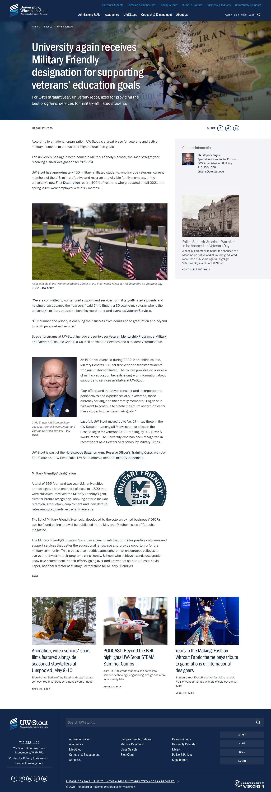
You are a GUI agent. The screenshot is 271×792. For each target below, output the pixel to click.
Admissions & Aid (80, 738)
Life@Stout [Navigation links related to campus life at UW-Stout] (130, 15)
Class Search (129, 748)
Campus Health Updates (136, 738)
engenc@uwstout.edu (211, 171)
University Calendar (184, 743)
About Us (182, 15)
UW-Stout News (65, 26)
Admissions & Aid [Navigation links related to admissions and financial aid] (89, 15)
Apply (228, 14)
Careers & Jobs (181, 738)
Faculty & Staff (168, 5)
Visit (236, 14)
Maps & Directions (132, 743)
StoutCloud (127, 753)
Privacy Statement (34, 757)
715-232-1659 (207, 167)
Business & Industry (219, 5)
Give (244, 14)
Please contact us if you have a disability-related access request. (120, 780)
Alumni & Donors (192, 5)
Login (252, 14)
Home (35, 26)
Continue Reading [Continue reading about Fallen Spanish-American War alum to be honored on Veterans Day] (194, 269)
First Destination (68, 183)
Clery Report (180, 758)
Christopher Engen (209, 155)
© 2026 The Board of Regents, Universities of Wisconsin (100, 785)
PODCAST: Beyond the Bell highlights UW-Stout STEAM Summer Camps (129, 656)
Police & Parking (182, 753)
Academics (76, 743)
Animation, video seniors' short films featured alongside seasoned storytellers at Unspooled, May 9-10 (64, 659)
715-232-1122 (29, 742)
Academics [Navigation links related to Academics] (112, 15)
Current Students (112, 5)
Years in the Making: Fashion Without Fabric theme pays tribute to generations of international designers (206, 659)
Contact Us (16, 757)
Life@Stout (75, 748)
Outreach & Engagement (84, 753)
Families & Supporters (141, 5)
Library (176, 748)
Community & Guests (248, 5)
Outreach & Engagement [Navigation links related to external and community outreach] (156, 15)
